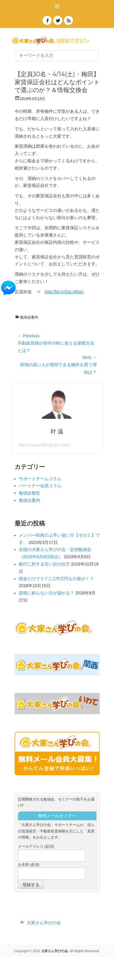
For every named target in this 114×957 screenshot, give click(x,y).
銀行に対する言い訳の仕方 (44, 564)
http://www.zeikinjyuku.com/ (44, 444)
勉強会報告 (29, 493)
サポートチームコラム (40, 478)
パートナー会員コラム (40, 485)
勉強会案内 (29, 317)
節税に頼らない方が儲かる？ (46, 592)
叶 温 (57, 432)
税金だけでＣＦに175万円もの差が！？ (56, 578)
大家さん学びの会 (44, 922)
